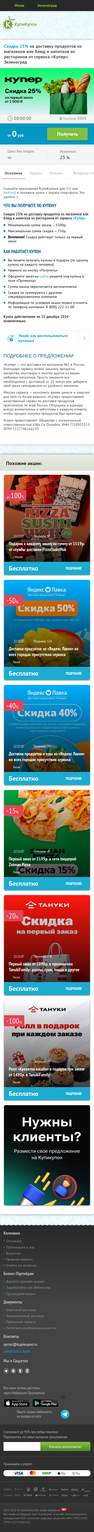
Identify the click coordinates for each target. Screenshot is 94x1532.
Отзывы (56, 173)
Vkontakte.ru (13, 1371)
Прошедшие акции (20, 1293)
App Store (17, 1403)
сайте (44, 276)
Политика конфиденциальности (31, 1328)
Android (10, 192)
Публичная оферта (21, 1322)
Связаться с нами (17, 1351)
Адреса (36, 173)
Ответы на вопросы (21, 1265)
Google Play (45, 1403)
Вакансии (13, 1253)
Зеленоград (47, 5)
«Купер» (79, 218)
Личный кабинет (88, 5)
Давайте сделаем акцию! (25, 1281)
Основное (13, 173)
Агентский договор (21, 1310)
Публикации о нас (20, 1247)
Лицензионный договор (25, 1316)
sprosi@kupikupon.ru (20, 1344)
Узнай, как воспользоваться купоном (42, 338)
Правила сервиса (19, 1259)
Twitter (20, 1371)
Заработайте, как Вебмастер (28, 1287)
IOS (69, 188)
